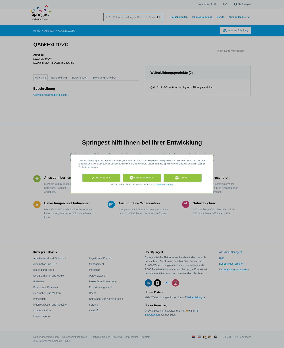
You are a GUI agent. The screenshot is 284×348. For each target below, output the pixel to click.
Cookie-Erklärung (164, 184)
